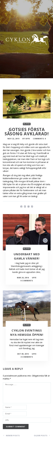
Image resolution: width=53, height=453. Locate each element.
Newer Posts (11, 435)
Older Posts (42, 435)
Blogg (26, 124)
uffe (27, 138)
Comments (38, 138)
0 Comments (26, 280)
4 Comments (26, 357)
